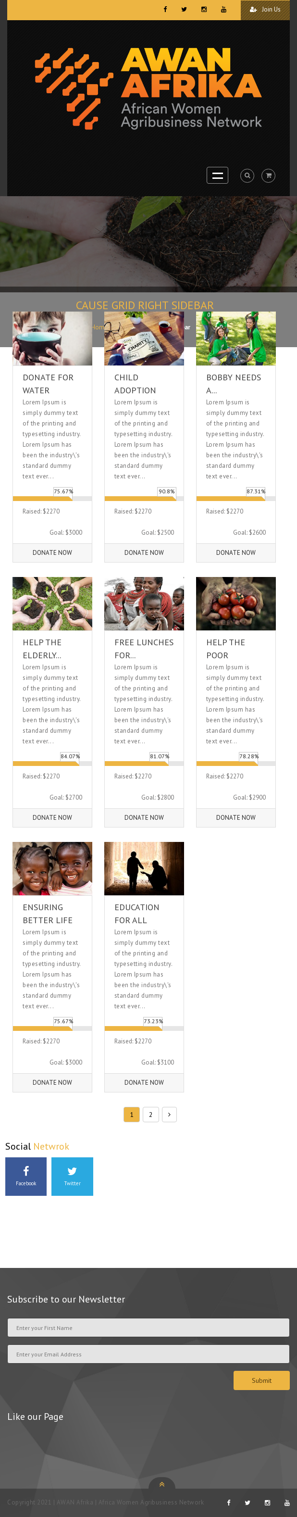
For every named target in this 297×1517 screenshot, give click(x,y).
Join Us (265, 9)
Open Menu (217, 175)
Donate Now (52, 553)
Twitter (72, 1176)
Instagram (119, 1176)
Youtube (26, 1219)
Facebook (26, 1176)
